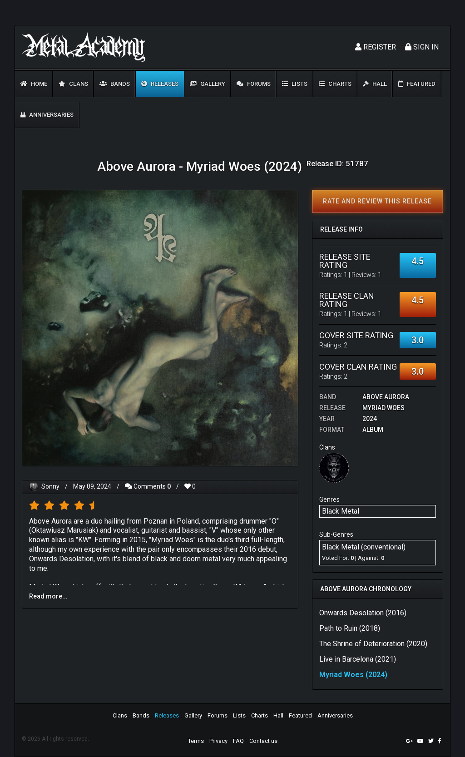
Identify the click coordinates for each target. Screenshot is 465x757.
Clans (73, 83)
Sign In (422, 47)
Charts (335, 83)
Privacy (218, 740)
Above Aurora (385, 397)
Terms (196, 740)
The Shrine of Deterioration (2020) (373, 643)
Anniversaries (47, 114)
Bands (114, 83)
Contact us (263, 740)
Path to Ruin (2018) (349, 628)
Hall (375, 83)
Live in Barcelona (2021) (357, 659)
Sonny (50, 486)
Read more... (48, 596)
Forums (254, 83)
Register (375, 47)
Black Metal (340, 511)
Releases (159, 83)
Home (33, 83)
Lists (294, 83)
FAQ (238, 740)
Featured (416, 83)
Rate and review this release (377, 201)
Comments (148, 486)
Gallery (207, 83)
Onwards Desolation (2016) (362, 613)
